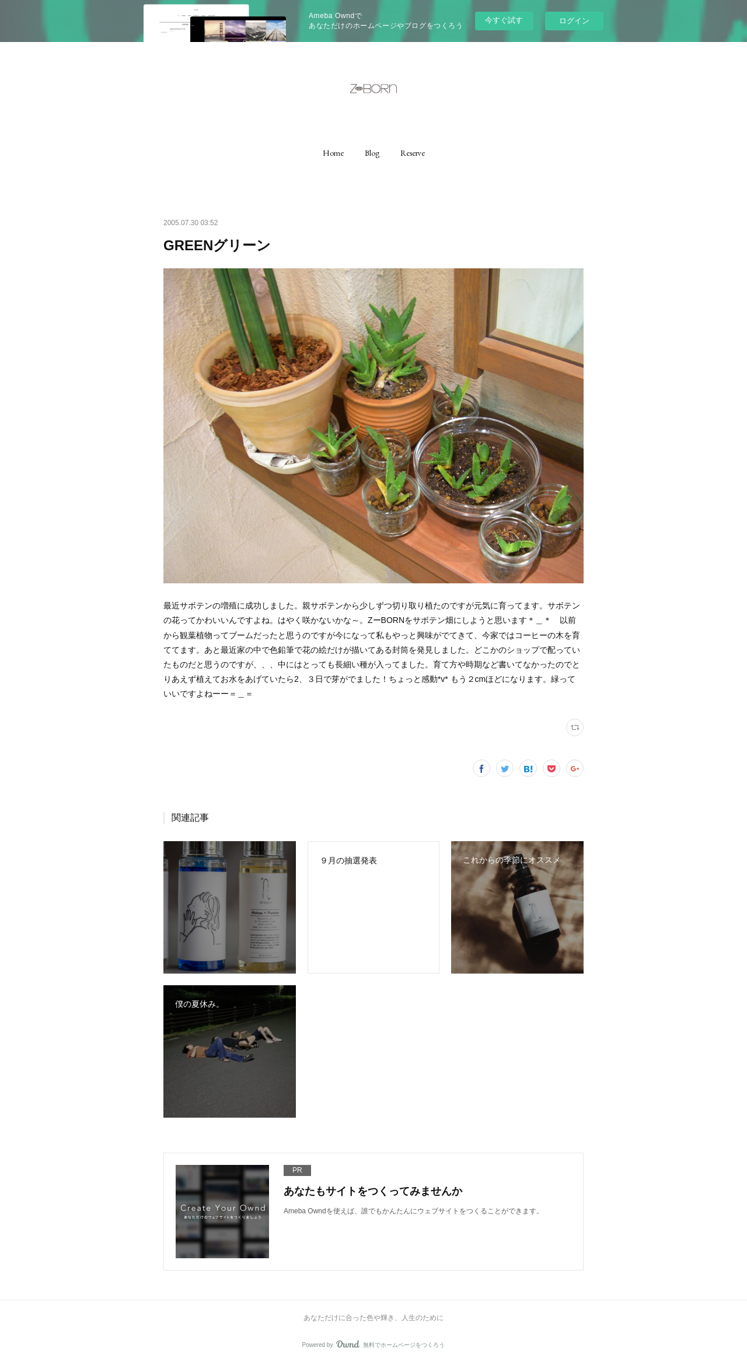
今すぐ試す (504, 20)
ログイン (574, 20)
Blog (372, 153)
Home (333, 153)
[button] (333, 152)
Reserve (412, 153)
